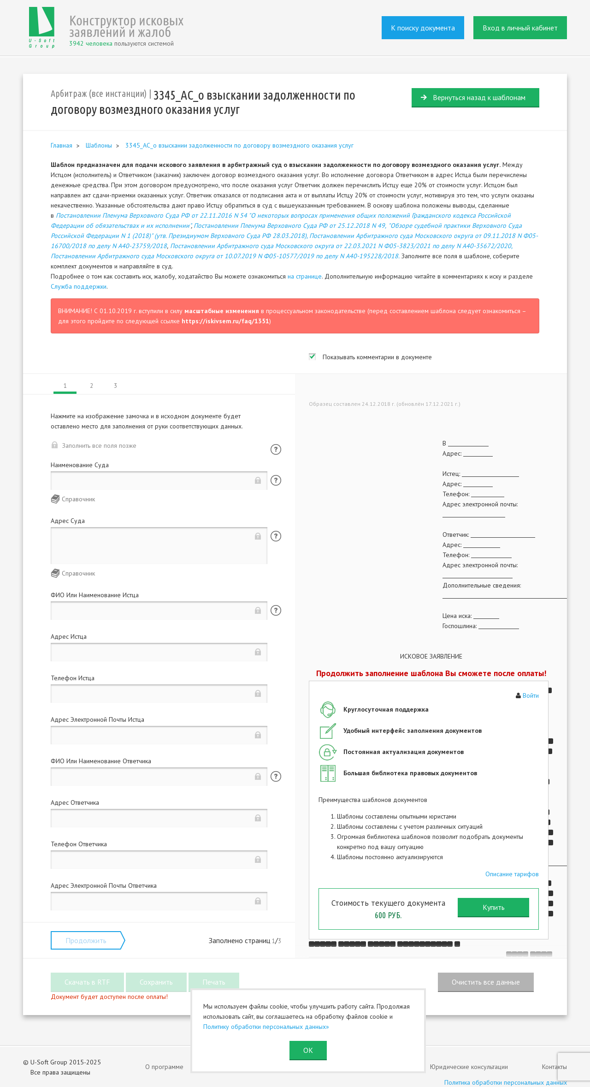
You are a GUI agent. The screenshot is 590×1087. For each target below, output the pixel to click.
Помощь (276, 449)
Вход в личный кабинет (520, 27)
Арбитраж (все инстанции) (99, 93)
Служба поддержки (78, 286)
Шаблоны (99, 145)
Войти (531, 695)
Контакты (554, 1067)
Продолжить (85, 940)
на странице (305, 276)
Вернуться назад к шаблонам (479, 97)
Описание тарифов (512, 874)
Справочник (78, 499)
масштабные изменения (221, 311)
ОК (308, 1050)
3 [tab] (115, 386)
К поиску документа (423, 27)
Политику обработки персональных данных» (266, 1026)
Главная (61, 145)
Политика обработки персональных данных (505, 1082)
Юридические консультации (469, 1067)
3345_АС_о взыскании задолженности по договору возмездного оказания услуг (239, 145)
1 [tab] (65, 386)
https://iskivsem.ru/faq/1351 (225, 321)
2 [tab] (91, 386)
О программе (164, 1067)
